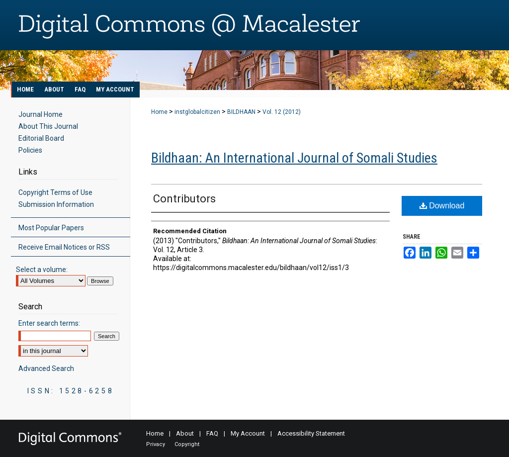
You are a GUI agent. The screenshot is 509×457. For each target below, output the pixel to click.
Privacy (155, 444)
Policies (30, 150)
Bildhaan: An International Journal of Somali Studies (294, 158)
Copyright (186, 444)
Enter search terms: (49, 323)
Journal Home (40, 114)
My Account (248, 433)
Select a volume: (42, 270)
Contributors (184, 198)
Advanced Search (46, 368)
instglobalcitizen (197, 111)
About (185, 433)
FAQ (212, 433)
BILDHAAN (241, 111)
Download (442, 205)
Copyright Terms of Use (55, 192)
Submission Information (56, 204)
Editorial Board (41, 138)
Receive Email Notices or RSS (64, 247)
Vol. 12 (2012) (281, 111)
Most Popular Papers (51, 228)
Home (159, 111)
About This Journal (48, 126)
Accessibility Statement (311, 433)
